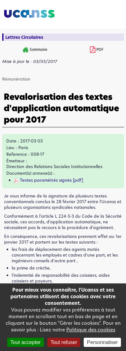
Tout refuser (64, 342)
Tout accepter (25, 342)
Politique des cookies (90, 329)
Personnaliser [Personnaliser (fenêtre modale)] (102, 342)
